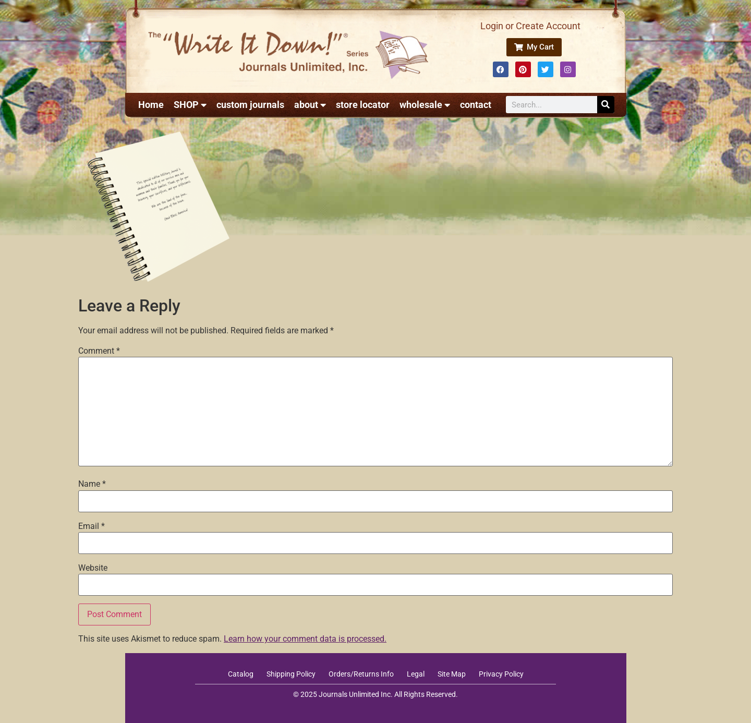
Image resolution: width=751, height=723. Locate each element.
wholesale (424, 105)
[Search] (605, 104)
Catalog (240, 674)
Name (92, 484)
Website (92, 568)
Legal (416, 674)
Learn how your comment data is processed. (305, 639)
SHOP (190, 105)
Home (151, 104)
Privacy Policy (501, 674)
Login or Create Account (530, 25)
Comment (99, 351)
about (310, 105)
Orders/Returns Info (361, 674)
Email (91, 526)
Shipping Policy (291, 674)
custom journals (250, 104)
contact (475, 104)
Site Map (452, 674)
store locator (363, 104)
